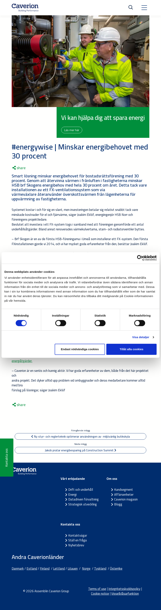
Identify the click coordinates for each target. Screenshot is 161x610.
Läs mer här (72, 130)
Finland (45, 568)
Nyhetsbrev (76, 545)
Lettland (59, 568)
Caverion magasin (126, 499)
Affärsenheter (123, 494)
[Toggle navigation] (144, 8)
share (19, 168)
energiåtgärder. (22, 361)
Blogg (118, 504)
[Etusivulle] (25, 8)
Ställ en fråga (77, 540)
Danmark (18, 568)
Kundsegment (123, 490)
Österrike (116, 568)
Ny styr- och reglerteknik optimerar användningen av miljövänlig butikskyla (80, 436)
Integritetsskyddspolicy (124, 589)
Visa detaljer (140, 337)
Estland (32, 568)
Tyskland (100, 568)
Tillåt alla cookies (131, 349)
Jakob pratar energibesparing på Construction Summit (80, 450)
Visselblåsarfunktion (125, 594)
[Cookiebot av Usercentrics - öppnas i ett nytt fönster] (140, 258)
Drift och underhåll (80, 490)
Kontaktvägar (77, 535)
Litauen (73, 568)
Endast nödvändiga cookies (80, 349)
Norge (86, 568)
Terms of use (97, 589)
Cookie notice (100, 594)
